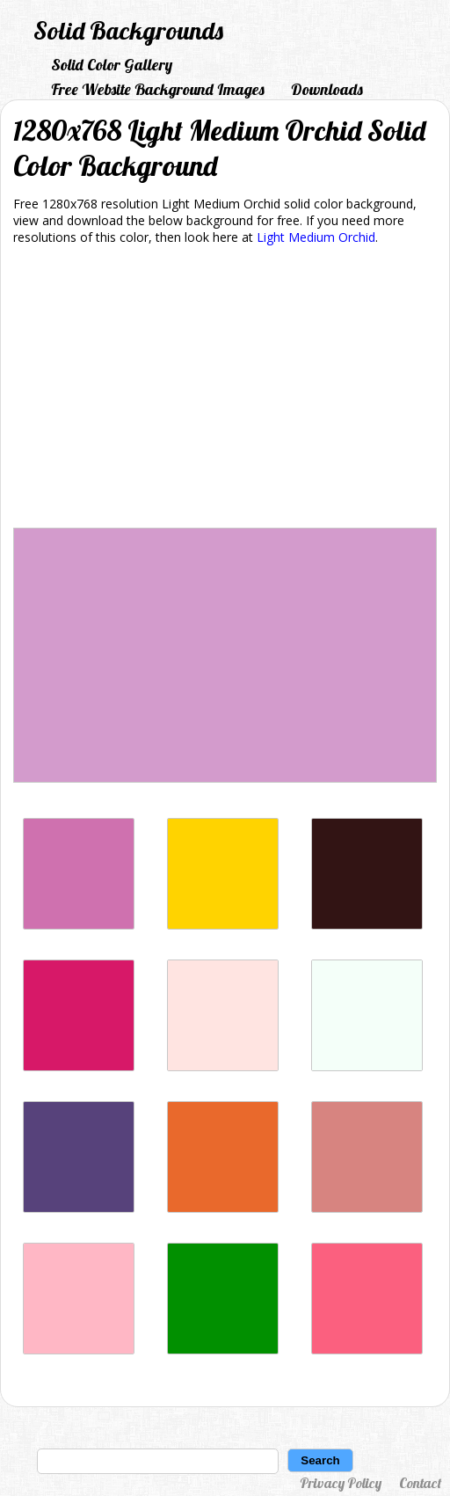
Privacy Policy (340, 1483)
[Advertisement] (225, 389)
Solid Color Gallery (111, 65)
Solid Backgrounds (128, 30)
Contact (420, 1483)
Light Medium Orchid (316, 237)
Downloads (327, 89)
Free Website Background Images (158, 89)
